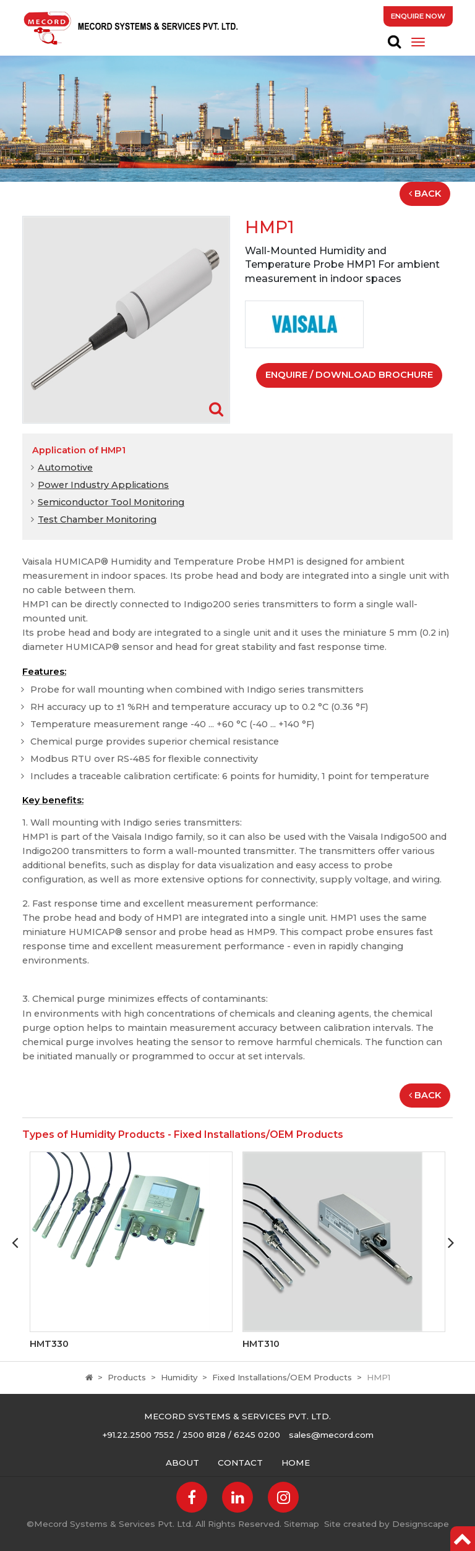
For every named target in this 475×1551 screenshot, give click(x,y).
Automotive (65, 467)
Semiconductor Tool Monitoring (111, 502)
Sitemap (301, 1524)
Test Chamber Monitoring (97, 519)
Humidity (179, 1377)
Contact (240, 1463)
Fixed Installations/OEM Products (282, 1377)
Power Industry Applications (103, 484)
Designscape (420, 1524)
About (182, 1463)
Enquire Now (418, 16)
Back (425, 193)
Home (295, 1463)
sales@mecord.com (331, 1435)
